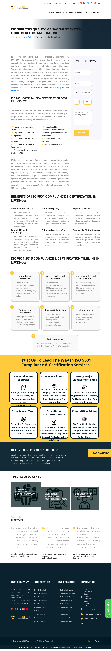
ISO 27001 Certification (41, 604)
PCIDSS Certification (40, 618)
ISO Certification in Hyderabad (66, 604)
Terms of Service (80, 647)
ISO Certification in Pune (64, 600)
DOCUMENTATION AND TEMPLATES (84, 495)
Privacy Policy (94, 641)
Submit (81, 132)
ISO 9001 (26, 37)
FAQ (85, 12)
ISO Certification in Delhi (64, 607)
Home (51, 12)
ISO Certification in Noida (64, 621)
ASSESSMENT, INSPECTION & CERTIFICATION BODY (56, 496)
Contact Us (94, 12)
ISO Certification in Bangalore (66, 593)
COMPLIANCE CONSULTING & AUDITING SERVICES (25, 491)
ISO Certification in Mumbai (65, 590)
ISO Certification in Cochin (65, 614)
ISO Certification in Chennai (65, 597)
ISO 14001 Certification (41, 593)
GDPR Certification (39, 621)
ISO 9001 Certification (40, 590)
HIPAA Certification (40, 607)
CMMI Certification (39, 611)
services (69, 12)
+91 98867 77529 (52, 3)
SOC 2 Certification (39, 614)
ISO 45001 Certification (41, 597)
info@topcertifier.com (69, 3)
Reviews (78, 12)
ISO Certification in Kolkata (65, 618)
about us (60, 12)
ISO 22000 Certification (41, 600)
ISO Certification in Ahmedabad (66, 611)
